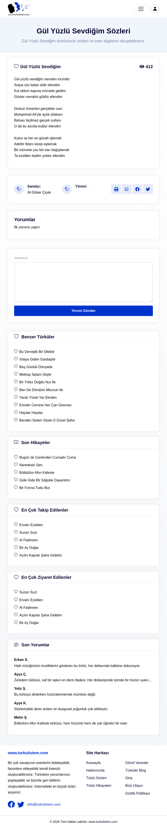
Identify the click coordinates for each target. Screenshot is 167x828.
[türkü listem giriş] (154, 9)
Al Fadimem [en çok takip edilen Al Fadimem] (28, 540)
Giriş (128, 778)
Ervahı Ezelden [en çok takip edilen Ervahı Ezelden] (31, 525)
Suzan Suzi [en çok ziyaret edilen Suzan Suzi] (28, 592)
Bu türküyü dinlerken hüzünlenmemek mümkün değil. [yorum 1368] (55, 694)
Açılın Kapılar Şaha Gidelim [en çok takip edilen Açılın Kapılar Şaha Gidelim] (40, 555)
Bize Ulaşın (134, 785)
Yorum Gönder (84, 311)
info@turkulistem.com (44, 804)
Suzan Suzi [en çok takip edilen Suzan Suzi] (28, 532)
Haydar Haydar (31, 413)
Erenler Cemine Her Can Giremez (45, 405)
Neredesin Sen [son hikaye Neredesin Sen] (30, 465)
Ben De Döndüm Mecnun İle (41, 390)
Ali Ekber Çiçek (39, 192)
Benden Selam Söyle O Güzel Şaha (47, 420)
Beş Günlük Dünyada (35, 367)
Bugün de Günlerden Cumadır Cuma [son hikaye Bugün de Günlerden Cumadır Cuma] (47, 457)
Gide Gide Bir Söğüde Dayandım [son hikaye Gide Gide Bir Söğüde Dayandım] (44, 480)
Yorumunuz (21, 258)
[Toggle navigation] (141, 9)
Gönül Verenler (137, 763)
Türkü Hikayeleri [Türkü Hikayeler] (98, 785)
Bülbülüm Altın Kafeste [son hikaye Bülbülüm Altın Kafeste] (36, 472)
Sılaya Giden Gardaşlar (37, 359)
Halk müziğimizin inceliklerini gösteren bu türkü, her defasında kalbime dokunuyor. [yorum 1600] (77, 666)
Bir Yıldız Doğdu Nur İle (37, 382)
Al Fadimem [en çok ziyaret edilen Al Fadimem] (28, 607)
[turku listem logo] (19, 9)
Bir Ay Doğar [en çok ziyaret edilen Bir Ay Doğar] (29, 623)
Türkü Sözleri (96, 778)
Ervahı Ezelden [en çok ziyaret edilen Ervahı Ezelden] (31, 600)
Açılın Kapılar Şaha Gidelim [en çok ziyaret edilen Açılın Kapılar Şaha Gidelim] (40, 615)
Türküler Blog (135, 770)
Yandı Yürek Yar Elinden (38, 397)
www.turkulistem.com (28, 753)
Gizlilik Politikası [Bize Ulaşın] (137, 793)
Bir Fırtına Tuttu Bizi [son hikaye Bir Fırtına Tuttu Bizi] (34, 488)
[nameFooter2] (21, 804)
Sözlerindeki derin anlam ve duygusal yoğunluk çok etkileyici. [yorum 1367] (61, 709)
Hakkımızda (95, 770)
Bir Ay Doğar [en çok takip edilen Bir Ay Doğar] (29, 548)
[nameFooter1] (12, 804)
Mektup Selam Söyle (35, 374)
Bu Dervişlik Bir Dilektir (37, 352)
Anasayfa (93, 763)
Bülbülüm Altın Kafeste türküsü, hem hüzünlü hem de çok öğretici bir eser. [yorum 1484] (71, 723)
